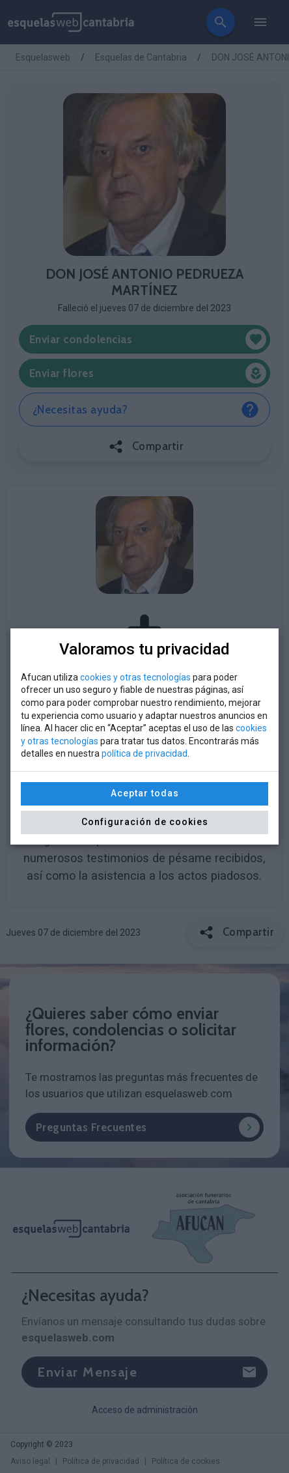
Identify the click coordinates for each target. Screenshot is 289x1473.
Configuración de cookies (144, 822)
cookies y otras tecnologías (135, 677)
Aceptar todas (145, 793)
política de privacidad (144, 753)
